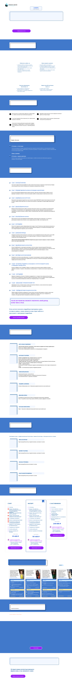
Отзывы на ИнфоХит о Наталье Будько (15, 614)
